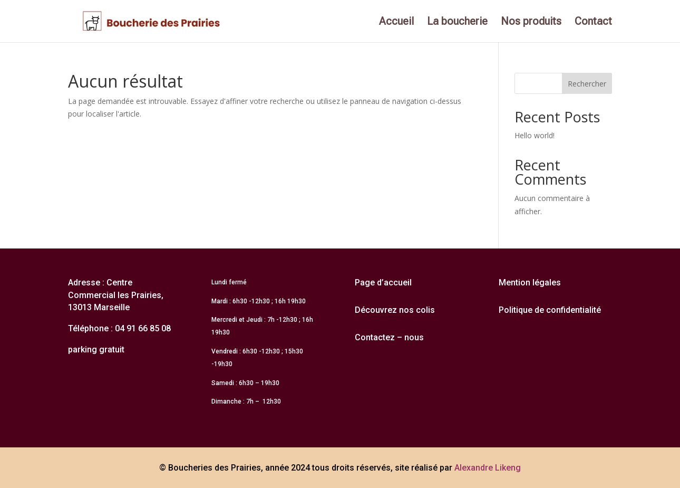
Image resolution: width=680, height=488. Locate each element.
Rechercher (587, 84)
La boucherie (457, 22)
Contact (593, 22)
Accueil (396, 22)
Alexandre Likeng (487, 468)
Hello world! (534, 135)
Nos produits (531, 22)
